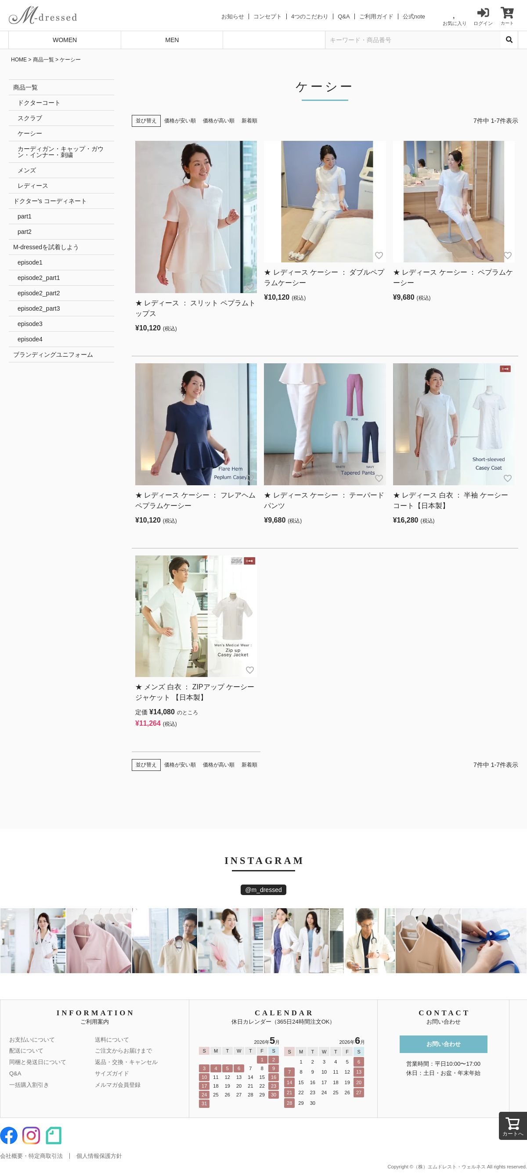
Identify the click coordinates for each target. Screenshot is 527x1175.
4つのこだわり (309, 16)
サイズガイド (112, 1073)
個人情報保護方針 (99, 1156)
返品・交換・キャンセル (126, 1062)
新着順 (249, 121)
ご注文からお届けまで (123, 1050)
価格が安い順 (180, 121)
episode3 (30, 323)
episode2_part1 (39, 277)
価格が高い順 (219, 121)
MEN (172, 39)
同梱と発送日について (37, 1062)
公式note (414, 16)
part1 (25, 216)
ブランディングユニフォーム (53, 354)
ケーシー (30, 133)
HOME (19, 60)
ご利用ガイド (376, 16)
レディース (33, 185)
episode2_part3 (39, 308)
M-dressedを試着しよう (46, 247)
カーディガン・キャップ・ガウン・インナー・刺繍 (61, 151)
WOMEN (65, 39)
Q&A (344, 16)
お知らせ (232, 16)
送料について (112, 1039)
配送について (26, 1050)
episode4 (30, 339)
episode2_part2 (39, 293)
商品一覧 (43, 60)
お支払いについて (32, 1039)
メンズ (27, 170)
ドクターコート (39, 102)
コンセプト (267, 16)
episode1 (30, 262)
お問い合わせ (443, 1044)
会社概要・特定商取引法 (31, 1156)
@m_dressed (263, 889)
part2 (25, 231)
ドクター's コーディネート (50, 200)
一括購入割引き (29, 1085)
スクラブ (30, 118)
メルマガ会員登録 (118, 1085)
